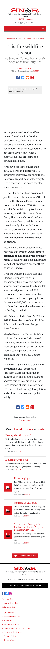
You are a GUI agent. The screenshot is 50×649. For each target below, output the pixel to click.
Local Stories (32, 38)
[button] (43, 28)
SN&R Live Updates (25, 19)
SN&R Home (9, 613)
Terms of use (9, 640)
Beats (42, 38)
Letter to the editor (10, 603)
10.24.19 (18, 470)
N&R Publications (11, 624)
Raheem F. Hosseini (26, 68)
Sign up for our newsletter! (25, 556)
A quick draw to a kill (16, 459)
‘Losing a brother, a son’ (18, 435)
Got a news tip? (8, 607)
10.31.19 (21, 38)
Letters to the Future (13, 632)
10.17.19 (26, 516)
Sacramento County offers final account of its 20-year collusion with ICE (28, 527)
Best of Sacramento (12, 616)
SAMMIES (8, 620)
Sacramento (10, 38)
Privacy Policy (10, 636)
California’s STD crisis (25, 502)
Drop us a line (8, 599)
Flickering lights (22, 478)
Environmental (25, 420)
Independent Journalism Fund (17, 628)
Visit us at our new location (25, 585)
